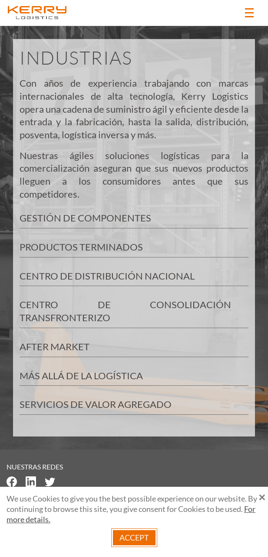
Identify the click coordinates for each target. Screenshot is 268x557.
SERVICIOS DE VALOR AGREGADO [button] (96, 404)
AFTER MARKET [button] (54, 346)
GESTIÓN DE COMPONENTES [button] (85, 218)
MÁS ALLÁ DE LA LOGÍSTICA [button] (81, 375)
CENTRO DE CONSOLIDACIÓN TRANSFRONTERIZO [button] (125, 311)
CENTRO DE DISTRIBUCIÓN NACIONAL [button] (107, 276)
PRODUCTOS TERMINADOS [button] (81, 247)
